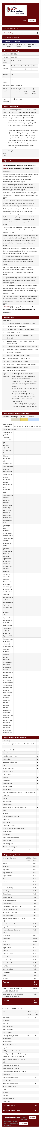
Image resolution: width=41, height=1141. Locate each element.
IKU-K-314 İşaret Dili (10, 28)
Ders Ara (32, 21)
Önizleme (23, 1123)
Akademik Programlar (10, 33)
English (24, 20)
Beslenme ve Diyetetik (11, 37)
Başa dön (32, 1117)
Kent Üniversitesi (12, 1118)
